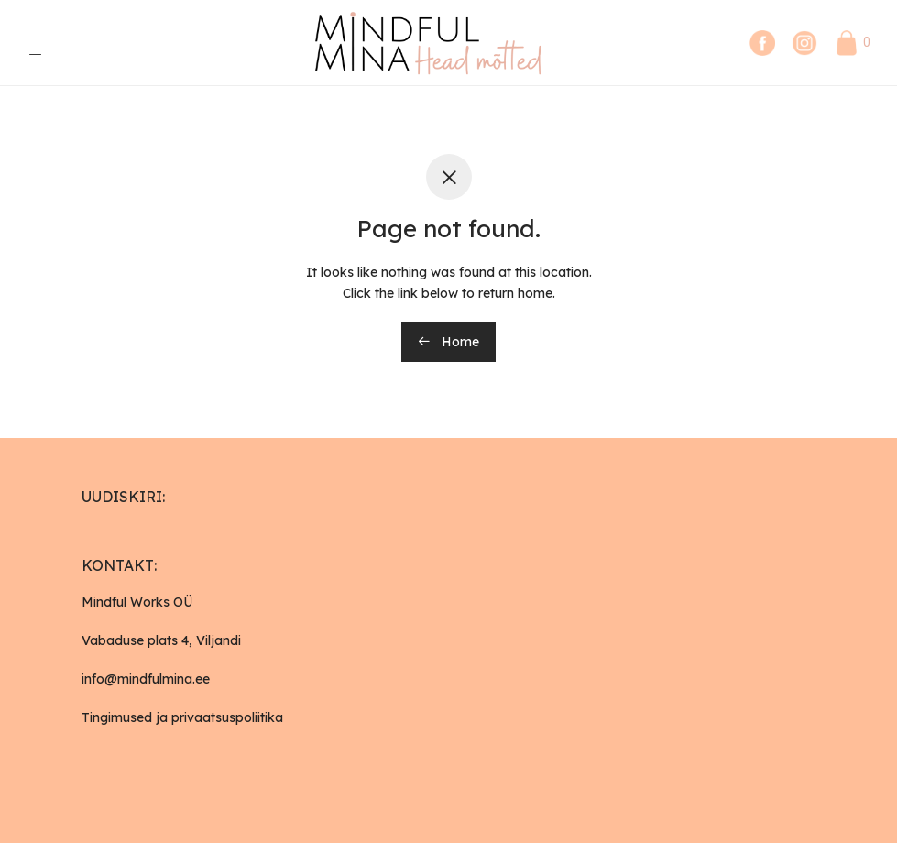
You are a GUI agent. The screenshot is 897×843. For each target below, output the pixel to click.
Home (448, 342)
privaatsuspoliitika (227, 717)
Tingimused (117, 717)
